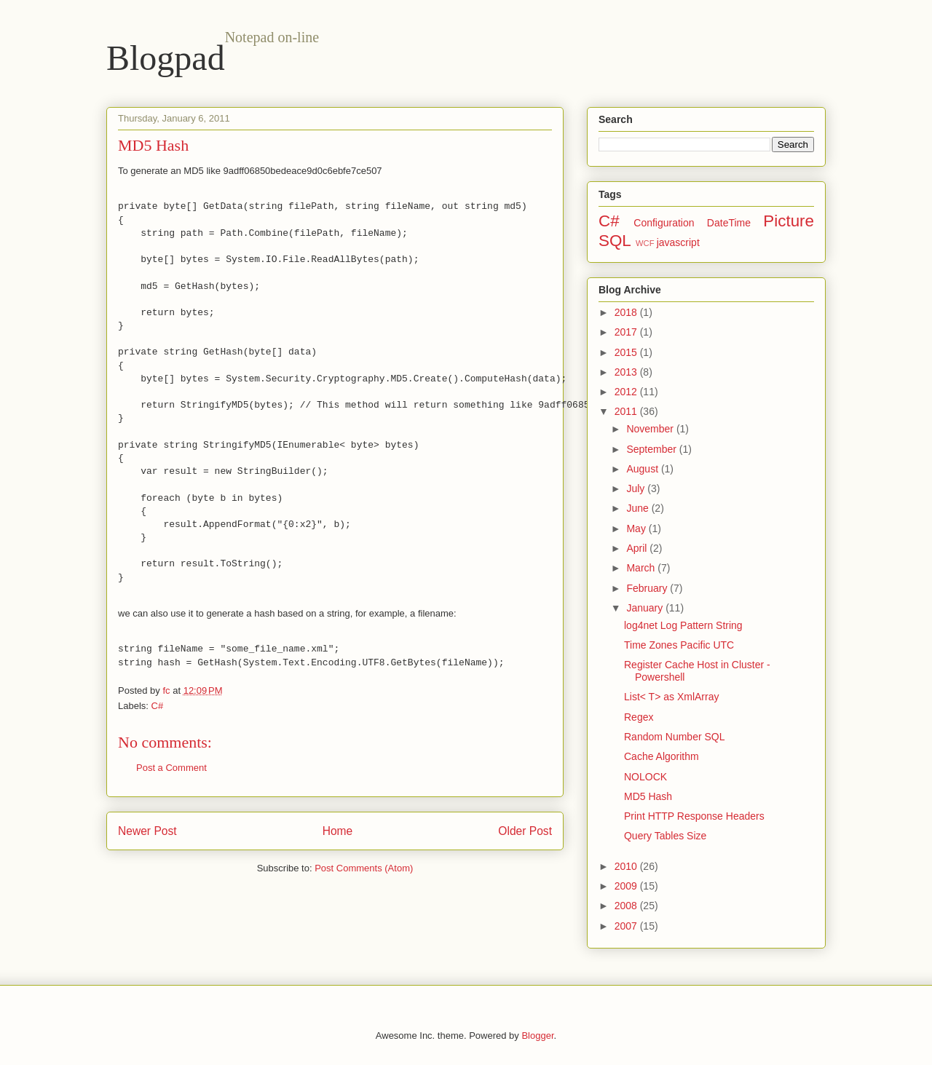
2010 (627, 866)
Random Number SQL (674, 737)
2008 (627, 905)
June (638, 508)
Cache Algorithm (661, 756)
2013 (627, 372)
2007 (627, 926)
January (646, 608)
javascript (678, 242)
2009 (627, 886)
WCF (645, 243)
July (636, 488)
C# (157, 705)
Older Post (525, 831)
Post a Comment (171, 767)
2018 (627, 312)
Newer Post (147, 831)
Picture (788, 221)
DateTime (729, 223)
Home (338, 831)
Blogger (537, 1035)
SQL (615, 240)
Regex (638, 717)
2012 (627, 391)
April (637, 548)
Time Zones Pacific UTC (679, 645)
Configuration (663, 223)
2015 (627, 352)
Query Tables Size (665, 836)
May (637, 528)
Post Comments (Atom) (364, 868)
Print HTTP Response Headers (694, 816)
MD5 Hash (648, 796)
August (643, 469)
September (652, 449)
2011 (627, 411)
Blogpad (165, 58)
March (641, 568)
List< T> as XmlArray (671, 696)
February (648, 588)
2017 (627, 332)
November (651, 429)
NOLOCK (645, 777)
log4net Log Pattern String (683, 625)
